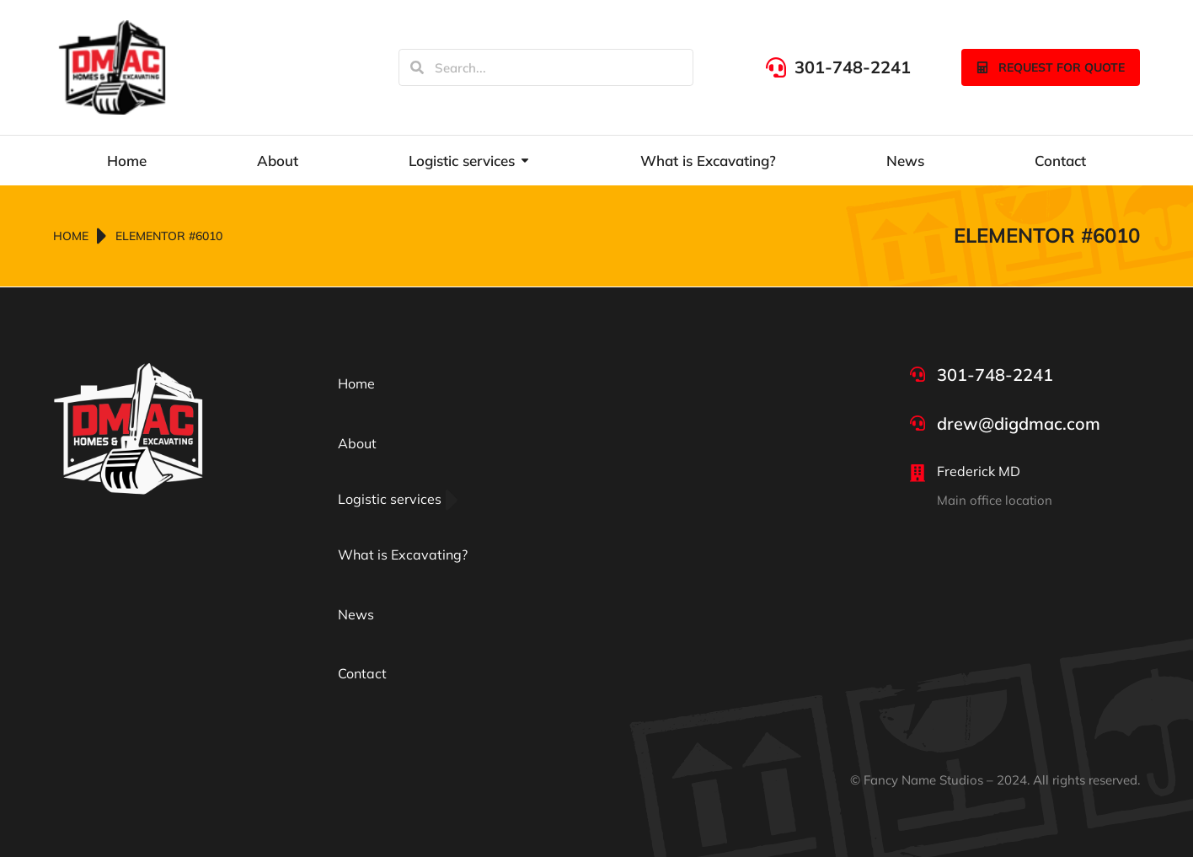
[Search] (417, 67)
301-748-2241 (852, 67)
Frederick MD (978, 471)
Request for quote (1050, 67)
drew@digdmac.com (1018, 423)
